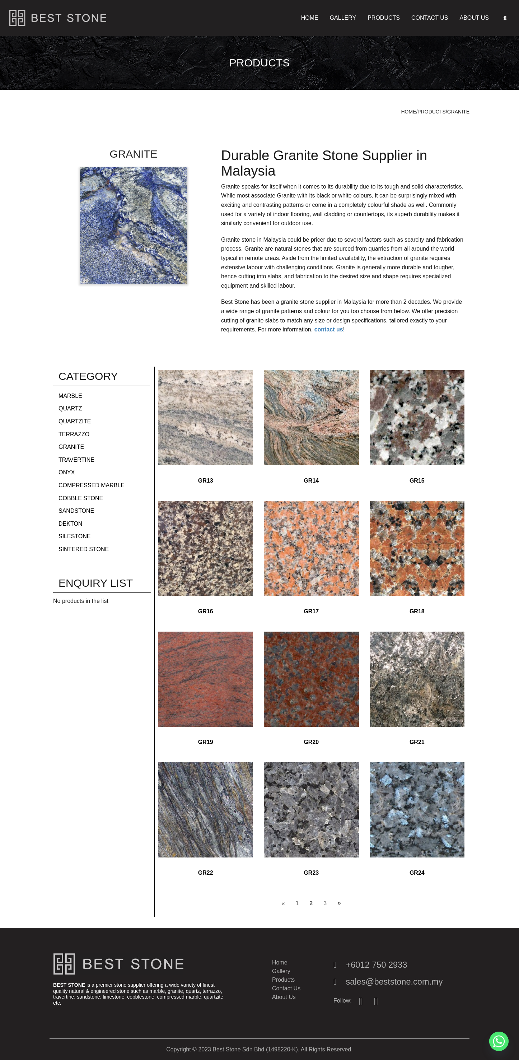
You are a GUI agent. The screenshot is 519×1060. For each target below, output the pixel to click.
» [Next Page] (339, 902)
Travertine (76, 460)
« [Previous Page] (283, 903)
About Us (474, 18)
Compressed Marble (92, 485)
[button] (505, 18)
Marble (70, 396)
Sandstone (76, 511)
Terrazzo (74, 434)
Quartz (70, 408)
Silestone (75, 536)
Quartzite (75, 421)
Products (384, 18)
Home (309, 18)
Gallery (343, 18)
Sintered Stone (84, 549)
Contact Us (429, 18)
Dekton (70, 524)
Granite (71, 447)
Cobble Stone (81, 498)
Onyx (67, 472)
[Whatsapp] (499, 1041)
